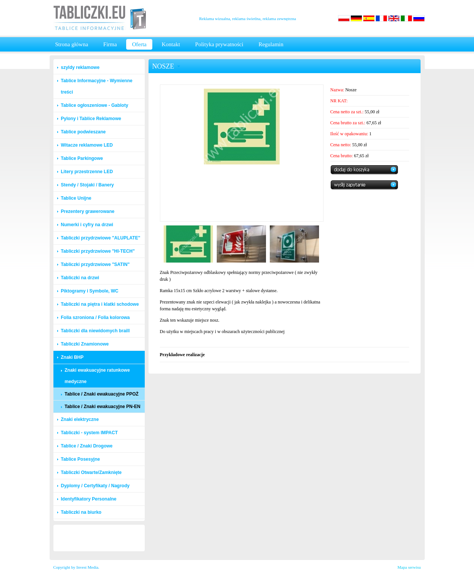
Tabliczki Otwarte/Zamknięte (91, 472)
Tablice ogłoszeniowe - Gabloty (94, 105)
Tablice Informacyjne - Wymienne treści (97, 86)
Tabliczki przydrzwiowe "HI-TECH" (98, 251)
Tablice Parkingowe (82, 158)
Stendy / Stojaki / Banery (87, 185)
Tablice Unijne (76, 198)
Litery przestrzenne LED (87, 171)
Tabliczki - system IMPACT (89, 432)
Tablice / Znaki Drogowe (87, 446)
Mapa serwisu (409, 567)
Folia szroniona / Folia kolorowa (95, 317)
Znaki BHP (72, 357)
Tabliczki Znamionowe (85, 344)
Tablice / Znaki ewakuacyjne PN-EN (103, 406)
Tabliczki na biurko (81, 512)
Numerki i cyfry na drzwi (87, 224)
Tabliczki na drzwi (80, 277)
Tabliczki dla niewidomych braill (95, 330)
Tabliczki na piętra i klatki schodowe (100, 304)
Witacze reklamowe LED (87, 145)
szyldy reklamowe (80, 67)
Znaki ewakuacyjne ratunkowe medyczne (97, 376)
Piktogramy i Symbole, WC (90, 291)
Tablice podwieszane (83, 132)
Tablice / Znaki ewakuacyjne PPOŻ (102, 394)
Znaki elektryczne (80, 419)
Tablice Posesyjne (80, 459)
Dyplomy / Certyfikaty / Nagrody (95, 485)
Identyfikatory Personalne (89, 499)
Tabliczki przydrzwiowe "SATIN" (95, 264)
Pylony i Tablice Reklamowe (91, 118)
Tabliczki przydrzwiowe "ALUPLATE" (101, 238)
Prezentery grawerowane (87, 211)
